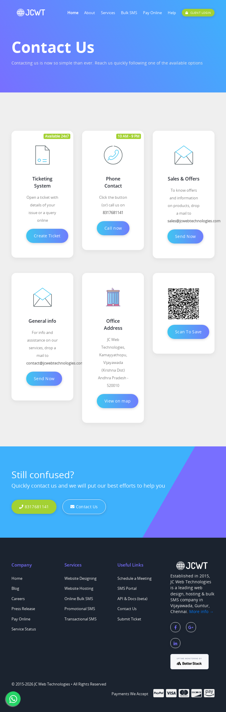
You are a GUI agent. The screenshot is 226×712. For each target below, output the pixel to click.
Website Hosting (78, 588)
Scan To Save (188, 332)
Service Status (23, 629)
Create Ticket (47, 236)
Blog (15, 588)
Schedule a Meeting (134, 578)
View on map (117, 401)
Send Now (185, 236)
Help (172, 12)
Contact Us (84, 506)
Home (72, 12)
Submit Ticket (129, 619)
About (89, 12)
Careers (18, 598)
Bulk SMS (129, 12)
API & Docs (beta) (132, 598)
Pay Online (152, 12)
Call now (113, 228)
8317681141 (34, 506)
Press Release (23, 608)
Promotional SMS (79, 608)
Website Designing (80, 578)
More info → (201, 611)
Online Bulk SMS (78, 598)
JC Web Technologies (52, 684)
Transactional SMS (80, 619)
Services (108, 12)
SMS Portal (127, 588)
